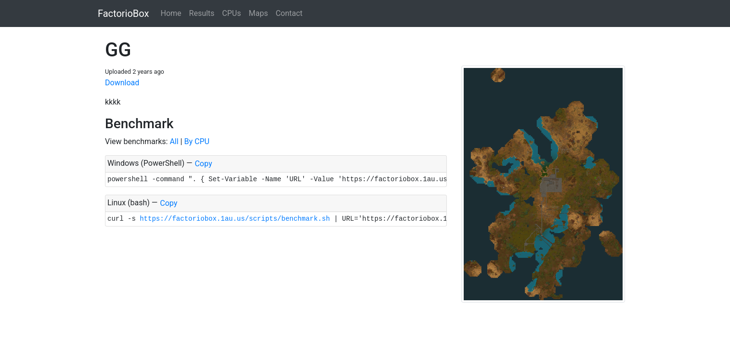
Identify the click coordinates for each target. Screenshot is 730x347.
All (173, 141)
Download (122, 82)
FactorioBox (123, 13)
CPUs (231, 13)
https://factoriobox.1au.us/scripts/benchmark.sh (235, 219)
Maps (258, 13)
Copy (203, 163)
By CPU (196, 141)
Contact (288, 13)
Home (170, 13)
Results (202, 13)
